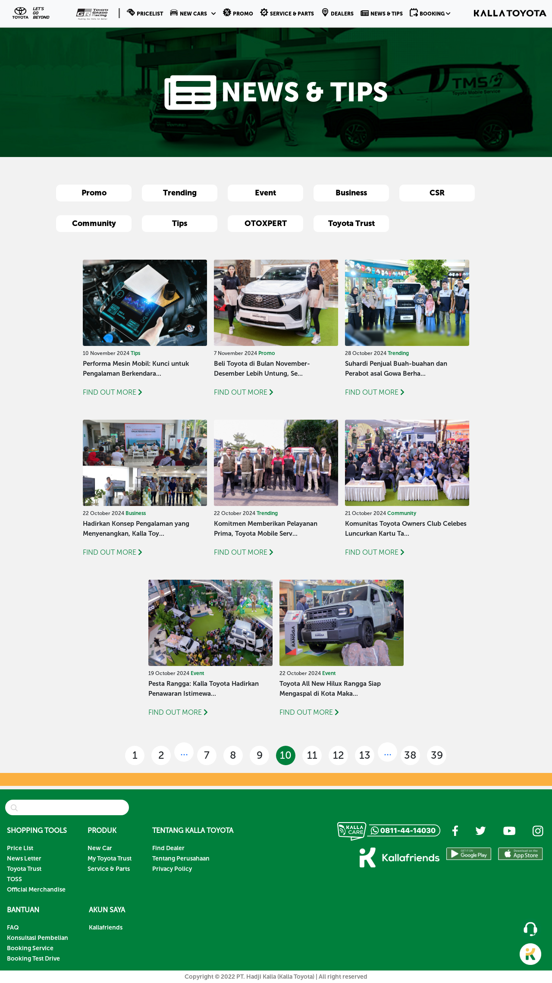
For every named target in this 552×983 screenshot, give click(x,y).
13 (364, 755)
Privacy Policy (172, 869)
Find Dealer (168, 848)
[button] (193, 13)
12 (338, 755)
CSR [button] (437, 193)
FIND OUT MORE (112, 392)
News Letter (24, 858)
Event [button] (265, 193)
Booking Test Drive (33, 958)
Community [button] (94, 223)
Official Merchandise (36, 889)
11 (312, 755)
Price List (20, 848)
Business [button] (351, 193)
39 (437, 755)
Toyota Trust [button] (351, 223)
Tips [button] (179, 223)
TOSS (14, 879)
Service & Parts (109, 869)
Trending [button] (180, 193)
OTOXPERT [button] (266, 223)
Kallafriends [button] (105, 927)
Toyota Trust (24, 869)
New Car (100, 848)
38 (410, 755)
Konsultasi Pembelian (37, 938)
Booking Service (30, 948)
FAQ (13, 927)
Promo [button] (94, 193)
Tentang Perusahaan (181, 858)
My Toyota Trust (110, 858)
